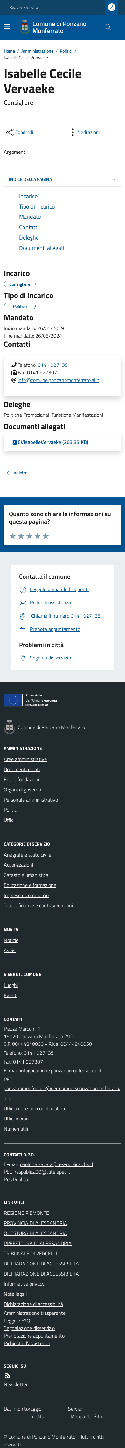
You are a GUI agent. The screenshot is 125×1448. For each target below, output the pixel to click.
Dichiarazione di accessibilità (33, 1304)
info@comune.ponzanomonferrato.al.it (58, 380)
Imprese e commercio (26, 895)
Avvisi (10, 950)
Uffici (9, 820)
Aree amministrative (25, 759)
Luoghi (11, 985)
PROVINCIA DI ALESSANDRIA (35, 1223)
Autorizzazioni (18, 865)
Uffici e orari (16, 1118)
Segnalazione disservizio (29, 1328)
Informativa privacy (24, 1284)
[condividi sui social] (19, 132)
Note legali (15, 1294)
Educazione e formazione (30, 885)
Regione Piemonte (24, 7)
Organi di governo (22, 789)
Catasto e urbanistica (26, 875)
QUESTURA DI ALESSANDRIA (35, 1233)
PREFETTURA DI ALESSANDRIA (38, 1243)
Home (9, 50)
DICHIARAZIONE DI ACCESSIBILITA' (42, 1263)
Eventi (10, 995)
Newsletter (16, 1384)
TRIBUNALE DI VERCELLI (30, 1253)
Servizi (75, 1409)
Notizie (11, 940)
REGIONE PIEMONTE (26, 1213)
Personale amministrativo (31, 799)
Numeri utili (16, 1129)
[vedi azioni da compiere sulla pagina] (83, 132)
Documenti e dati (22, 769)
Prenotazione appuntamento (34, 1335)
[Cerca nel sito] (105, 27)
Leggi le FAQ (17, 1320)
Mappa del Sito (86, 1416)
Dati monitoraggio (22, 1409)
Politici (66, 50)
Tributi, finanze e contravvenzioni (38, 905)
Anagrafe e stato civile (27, 854)
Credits (36, 1416)
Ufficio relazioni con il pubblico (35, 1108)
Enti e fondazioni (21, 779)
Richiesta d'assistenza (27, 1343)
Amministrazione (37, 50)
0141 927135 (53, 365)
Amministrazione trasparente (35, 1313)
